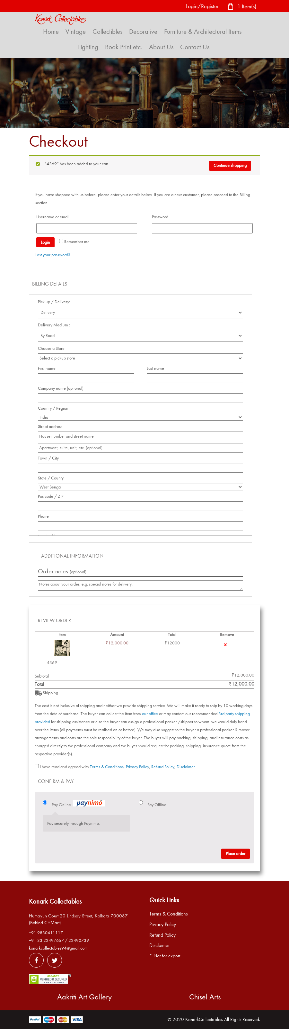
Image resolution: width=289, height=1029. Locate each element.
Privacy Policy (137, 766)
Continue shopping (230, 165)
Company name (60, 388)
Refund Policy (162, 766)
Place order (235, 853)
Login (45, 242)
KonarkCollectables (203, 1019)
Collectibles (107, 31)
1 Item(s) (241, 7)
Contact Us (194, 47)
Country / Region (55, 408)
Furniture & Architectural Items (202, 31)
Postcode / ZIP (52, 496)
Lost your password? (52, 255)
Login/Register (202, 6)
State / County (52, 478)
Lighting (88, 47)
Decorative (143, 31)
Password (162, 217)
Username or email (54, 217)
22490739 (78, 940)
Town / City (50, 458)
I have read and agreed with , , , (117, 766)
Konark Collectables (55, 901)
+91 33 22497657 (46, 940)
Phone (45, 516)
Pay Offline (156, 804)
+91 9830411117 (46, 932)
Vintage (76, 31)
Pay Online (78, 803)
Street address (52, 426)
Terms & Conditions (107, 766)
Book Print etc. (123, 47)
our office (150, 713)
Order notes (62, 571)
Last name (157, 368)
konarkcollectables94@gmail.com (58, 948)
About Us (161, 47)
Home (51, 31)
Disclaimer (186, 766)
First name (48, 368)
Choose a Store (52, 348)
